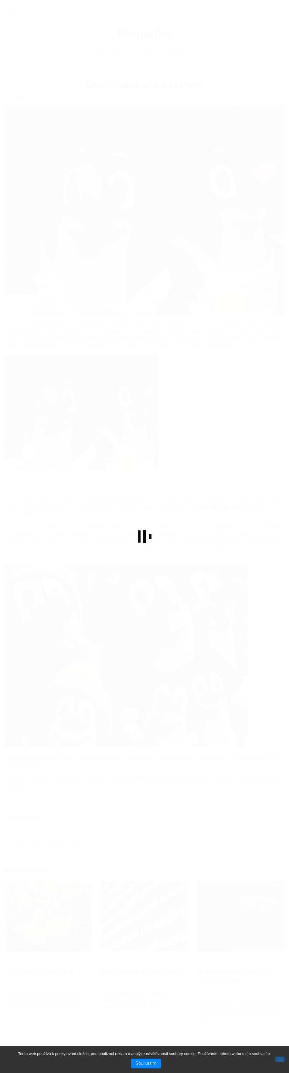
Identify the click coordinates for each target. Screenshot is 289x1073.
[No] (279, 1059)
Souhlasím (146, 1063)
